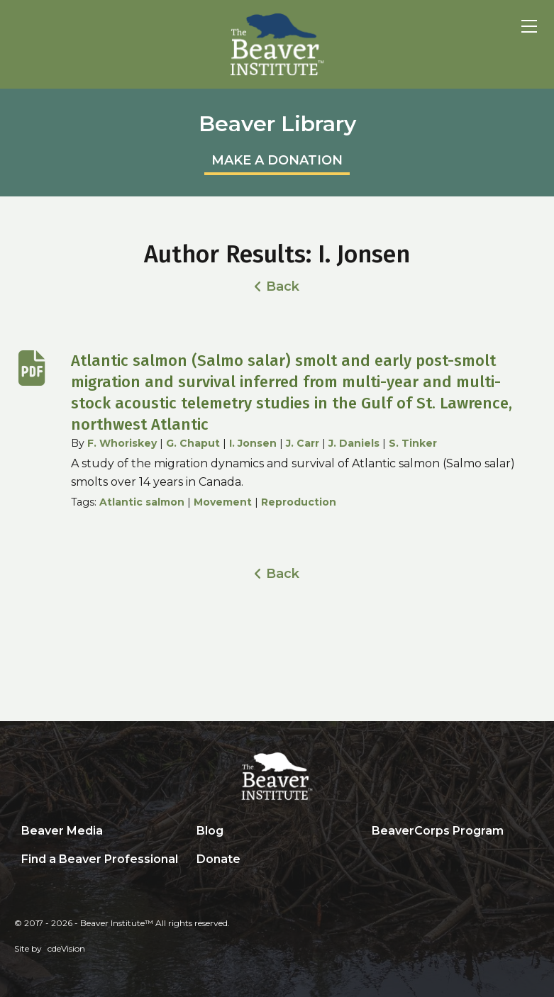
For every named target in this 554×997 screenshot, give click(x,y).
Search (375, 860)
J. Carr (302, 443)
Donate (218, 859)
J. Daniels (354, 443)
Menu (529, 26)
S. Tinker (413, 443)
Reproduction (298, 502)
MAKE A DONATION (277, 160)
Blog (209, 830)
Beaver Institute (277, 44)
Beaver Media (62, 830)
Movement (223, 502)
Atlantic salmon (141, 502)
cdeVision (66, 948)
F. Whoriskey (122, 443)
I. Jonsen (253, 443)
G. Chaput (193, 443)
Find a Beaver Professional (99, 859)
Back (282, 286)
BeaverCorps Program (438, 830)
